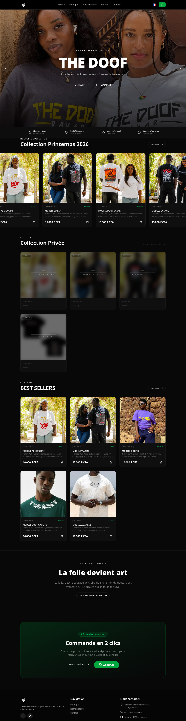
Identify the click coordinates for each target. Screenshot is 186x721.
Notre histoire (90, 4)
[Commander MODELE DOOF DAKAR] (143, 222)
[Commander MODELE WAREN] (90, 222)
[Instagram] (23, 716)
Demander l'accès (43, 275)
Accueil (61, 4)
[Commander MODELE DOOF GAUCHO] (61, 536)
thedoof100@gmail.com (135, 717)
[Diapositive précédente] (5, 68)
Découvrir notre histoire (93, 595)
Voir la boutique (79, 664)
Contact (117, 4)
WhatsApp (107, 664)
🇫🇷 (155, 5)
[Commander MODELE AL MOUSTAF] (37, 222)
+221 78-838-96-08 (133, 712)
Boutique (73, 4)
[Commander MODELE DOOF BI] (160, 462)
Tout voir (157, 144)
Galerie (104, 4)
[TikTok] (30, 716)
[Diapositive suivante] (180, 68)
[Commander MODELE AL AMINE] (111, 536)
